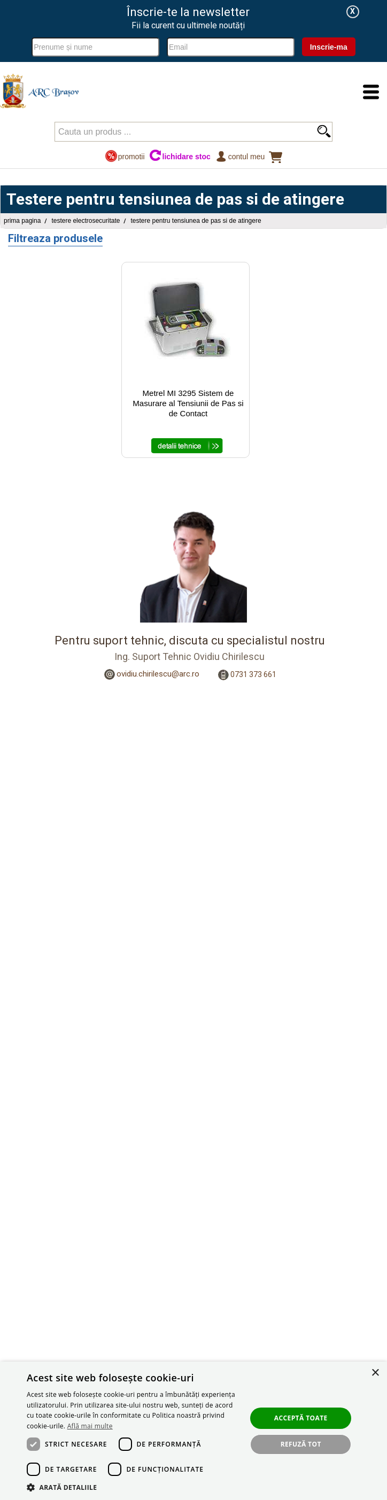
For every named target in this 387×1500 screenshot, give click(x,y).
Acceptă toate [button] (301, 1418)
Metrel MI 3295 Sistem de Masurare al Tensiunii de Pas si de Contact (188, 403)
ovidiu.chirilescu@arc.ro (158, 674)
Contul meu (240, 156)
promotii (125, 156)
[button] (133, 1487)
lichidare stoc (180, 156)
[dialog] (193, 1431)
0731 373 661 (253, 674)
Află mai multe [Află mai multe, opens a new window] (90, 1426)
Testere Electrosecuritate (85, 220)
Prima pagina (22, 220)
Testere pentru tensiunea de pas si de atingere (195, 220)
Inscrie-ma (328, 47)
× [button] (375, 1373)
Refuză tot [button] (301, 1444)
